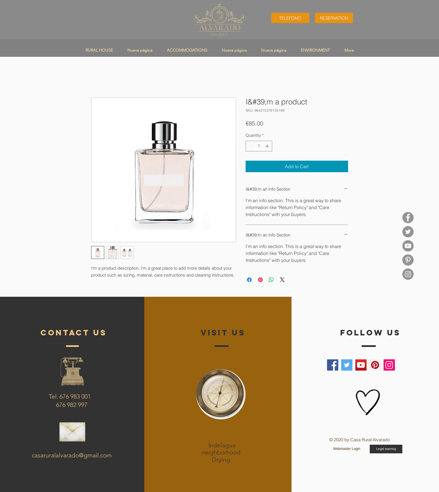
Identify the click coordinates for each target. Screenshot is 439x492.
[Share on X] (282, 279)
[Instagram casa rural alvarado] (408, 274)
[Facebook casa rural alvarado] (408, 217)
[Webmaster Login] (346, 449)
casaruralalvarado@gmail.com (72, 455)
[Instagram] (389, 365)
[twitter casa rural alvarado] (408, 231)
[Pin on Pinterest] (260, 279)
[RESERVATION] (334, 18)
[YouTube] (408, 245)
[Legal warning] (386, 449)
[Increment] (267, 146)
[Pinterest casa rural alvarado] (408, 260)
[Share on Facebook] (249, 279)
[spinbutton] (259, 146)
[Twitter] (346, 365)
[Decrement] (250, 146)
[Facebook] (332, 365)
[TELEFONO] (290, 18)
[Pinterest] (375, 365)
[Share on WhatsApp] (271, 279)
